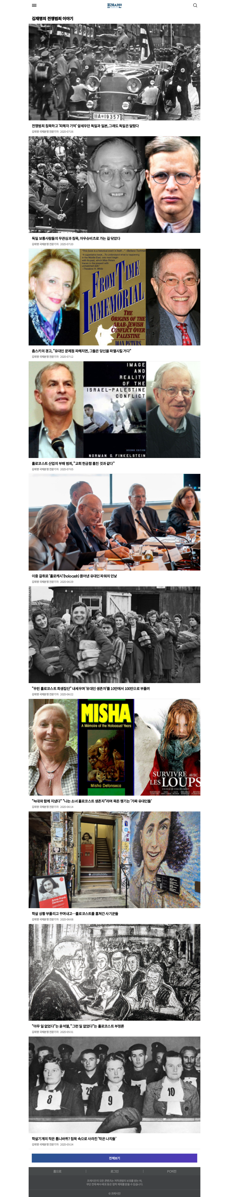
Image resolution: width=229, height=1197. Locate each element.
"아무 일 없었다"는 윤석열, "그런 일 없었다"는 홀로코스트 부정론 (78, 1026)
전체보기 (114, 1158)
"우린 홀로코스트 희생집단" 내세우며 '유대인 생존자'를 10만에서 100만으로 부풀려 (91, 688)
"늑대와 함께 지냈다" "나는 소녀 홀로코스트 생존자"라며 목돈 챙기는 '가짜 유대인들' (92, 801)
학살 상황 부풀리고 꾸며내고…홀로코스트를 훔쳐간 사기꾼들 (75, 913)
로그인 (114, 1171)
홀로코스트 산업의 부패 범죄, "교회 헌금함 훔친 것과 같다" (73, 463)
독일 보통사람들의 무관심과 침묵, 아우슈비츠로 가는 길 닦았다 (76, 238)
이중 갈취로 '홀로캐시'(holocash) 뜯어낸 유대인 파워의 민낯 (74, 576)
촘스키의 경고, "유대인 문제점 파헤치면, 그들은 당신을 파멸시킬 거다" (81, 351)
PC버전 (171, 1171)
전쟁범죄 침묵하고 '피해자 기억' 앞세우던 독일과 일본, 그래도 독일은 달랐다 (85, 125)
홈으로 (57, 1171)
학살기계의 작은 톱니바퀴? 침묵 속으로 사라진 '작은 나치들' (74, 1138)
